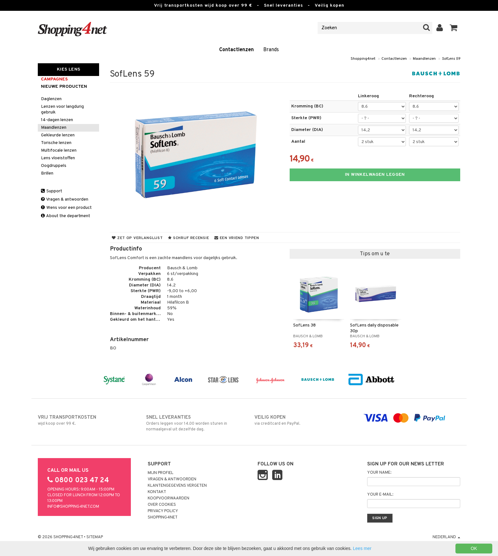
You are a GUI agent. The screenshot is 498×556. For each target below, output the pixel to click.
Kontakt (157, 492)
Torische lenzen (56, 143)
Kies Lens (68, 69)
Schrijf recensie (188, 238)
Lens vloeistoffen (58, 158)
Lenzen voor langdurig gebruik (62, 109)
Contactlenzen (236, 50)
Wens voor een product (66, 207)
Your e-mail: (380, 494)
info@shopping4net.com (73, 506)
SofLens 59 (451, 58)
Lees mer (362, 548)
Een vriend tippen (236, 238)
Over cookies (162, 504)
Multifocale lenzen (59, 150)
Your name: (379, 472)
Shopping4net (363, 58)
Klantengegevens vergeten (177, 485)
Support (51, 191)
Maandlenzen (424, 58)
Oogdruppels (53, 165)
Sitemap (94, 537)
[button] (453, 28)
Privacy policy (163, 511)
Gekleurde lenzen (58, 135)
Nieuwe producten (64, 86)
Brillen (47, 173)
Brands (271, 50)
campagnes (54, 79)
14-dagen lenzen (57, 120)
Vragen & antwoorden (64, 199)
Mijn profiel (160, 473)
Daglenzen (51, 99)
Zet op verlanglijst (137, 238)
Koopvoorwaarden (168, 498)
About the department (65, 216)
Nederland (446, 537)
